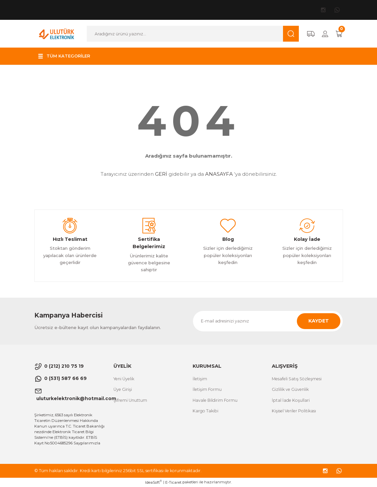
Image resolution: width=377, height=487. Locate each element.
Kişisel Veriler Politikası (294, 410)
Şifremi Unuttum (130, 400)
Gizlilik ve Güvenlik (290, 389)
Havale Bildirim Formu (215, 400)
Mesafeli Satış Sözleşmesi (297, 378)
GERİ (161, 174)
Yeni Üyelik (123, 378)
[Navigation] (64, 56)
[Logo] (56, 33)
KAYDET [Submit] (318, 321)
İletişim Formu (207, 389)
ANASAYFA (219, 174)
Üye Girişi (122, 389)
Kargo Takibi (205, 410)
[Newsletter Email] (268, 321)
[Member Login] (325, 34)
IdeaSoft (153, 482)
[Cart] (339, 34)
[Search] (192, 34)
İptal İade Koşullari (291, 400)
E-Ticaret (173, 482)
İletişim (200, 378)
